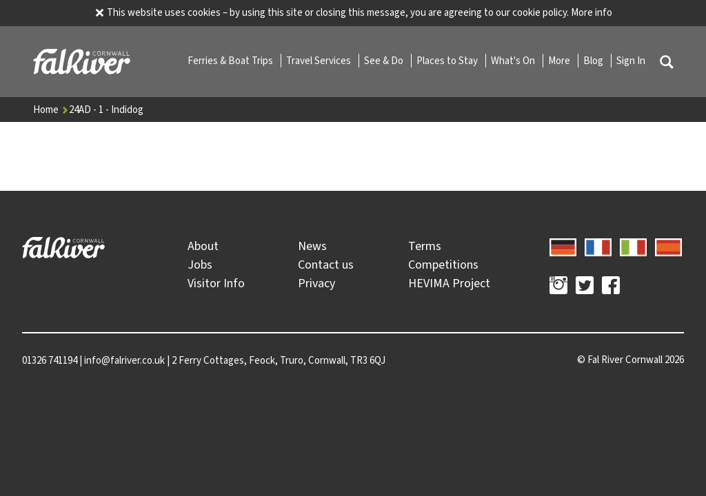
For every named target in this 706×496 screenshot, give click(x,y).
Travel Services (319, 61)
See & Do (384, 61)
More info (591, 12)
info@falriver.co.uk (124, 360)
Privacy (316, 283)
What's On (514, 61)
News (312, 246)
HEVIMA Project (449, 283)
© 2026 (630, 359)
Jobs (200, 264)
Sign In (630, 61)
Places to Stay (448, 61)
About (203, 246)
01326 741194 (49, 360)
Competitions (443, 264)
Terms (424, 246)
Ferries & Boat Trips (231, 61)
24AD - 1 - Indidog (106, 109)
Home (51, 109)
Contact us (326, 264)
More (560, 61)
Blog (594, 61)
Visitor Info (216, 283)
